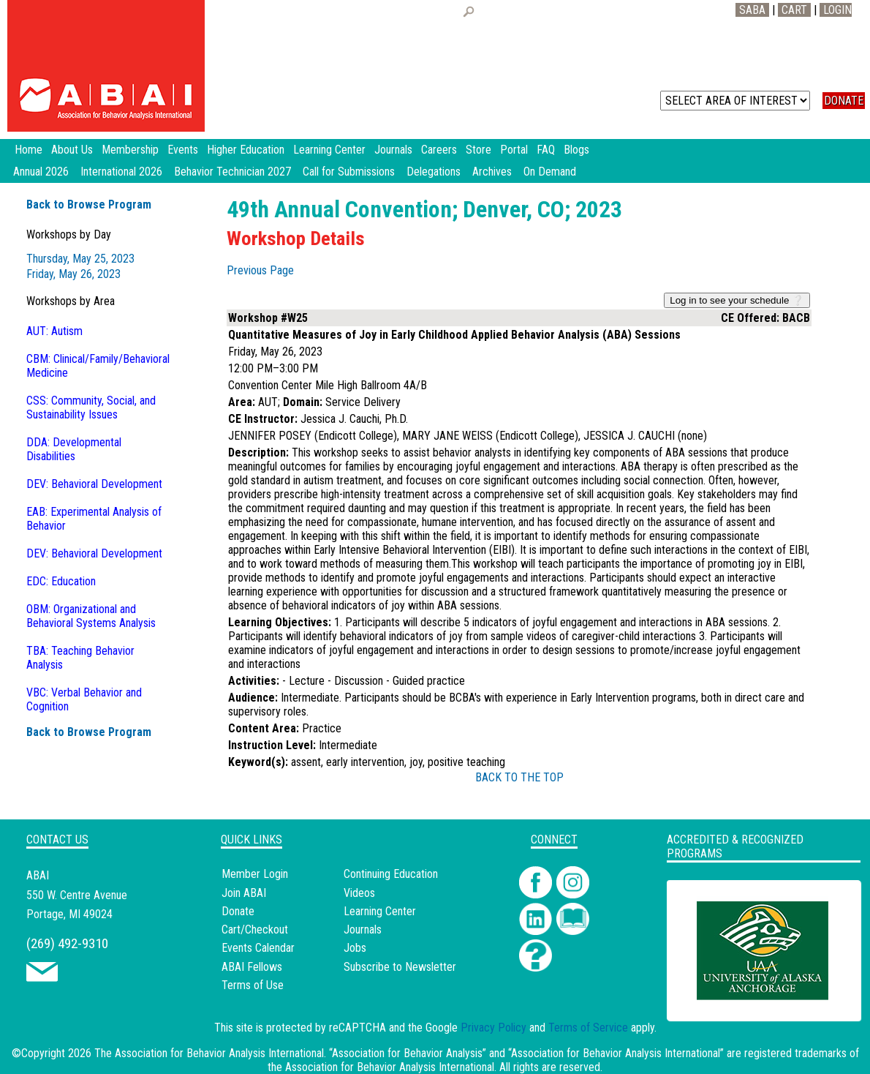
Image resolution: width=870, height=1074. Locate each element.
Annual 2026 (41, 172)
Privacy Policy (493, 1027)
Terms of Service (588, 1027)
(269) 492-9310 (67, 943)
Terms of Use (253, 985)
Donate (238, 911)
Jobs (355, 948)
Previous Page (260, 270)
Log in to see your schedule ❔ (737, 300)
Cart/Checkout (255, 929)
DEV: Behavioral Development (94, 484)
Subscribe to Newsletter (400, 967)
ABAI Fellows (252, 967)
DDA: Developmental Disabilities (73, 449)
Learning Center (380, 911)
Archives (492, 172)
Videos (359, 893)
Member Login (255, 874)
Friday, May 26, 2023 (73, 274)
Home (28, 150)
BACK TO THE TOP (519, 777)
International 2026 (121, 172)
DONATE (843, 101)
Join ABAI (244, 893)
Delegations (433, 172)
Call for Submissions (349, 172)
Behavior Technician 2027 (232, 172)
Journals (363, 929)
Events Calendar (258, 948)
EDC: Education (61, 581)
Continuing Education (391, 874)
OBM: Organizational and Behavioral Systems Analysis (91, 616)
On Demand (549, 172)
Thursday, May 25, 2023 (80, 259)
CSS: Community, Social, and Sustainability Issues (91, 407)
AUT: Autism (54, 331)
